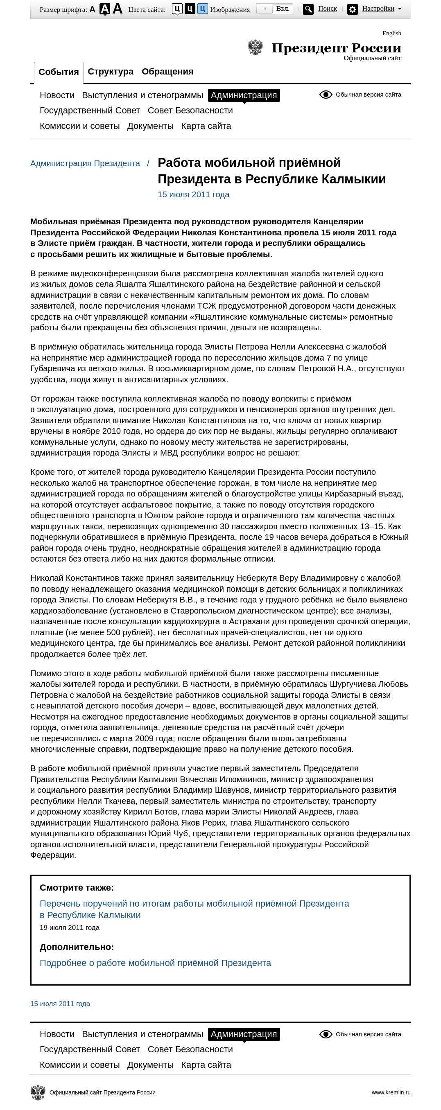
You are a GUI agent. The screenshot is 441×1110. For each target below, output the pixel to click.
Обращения (168, 71)
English (391, 33)
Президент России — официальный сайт (324, 50)
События (58, 72)
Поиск (327, 8)
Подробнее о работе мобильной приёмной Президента (155, 963)
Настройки (378, 8)
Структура (110, 71)
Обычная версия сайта (368, 94)
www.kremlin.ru (391, 1092)
